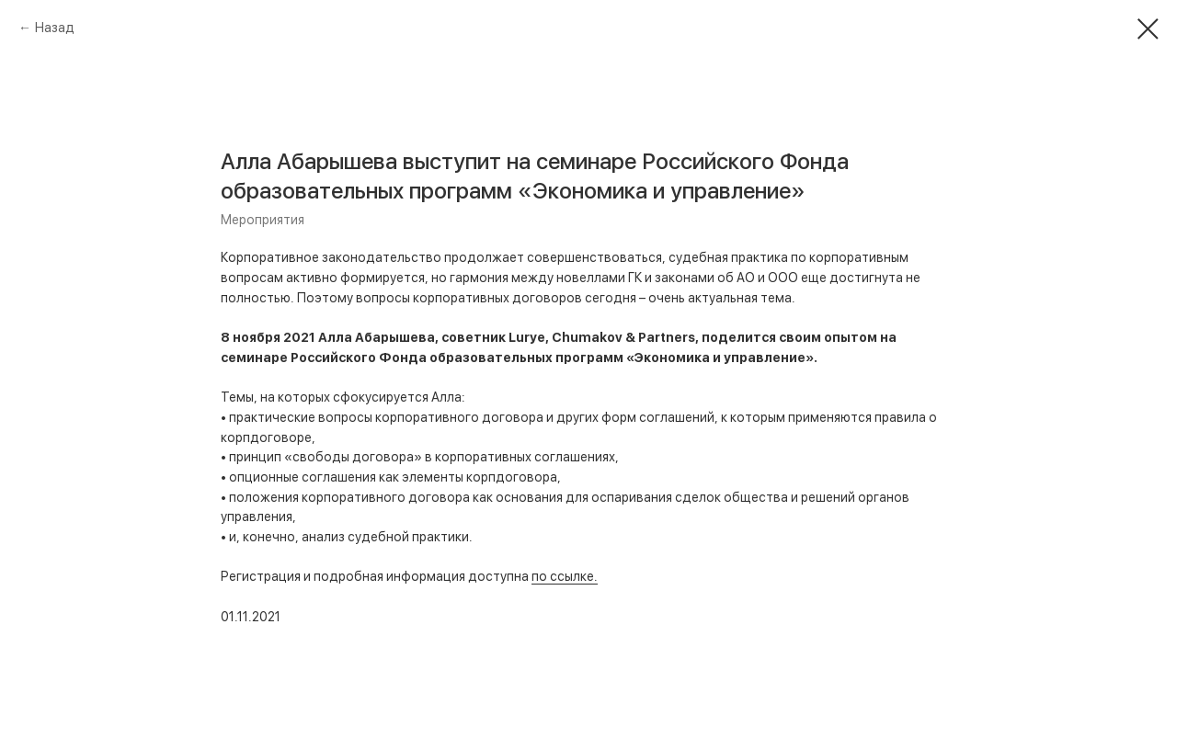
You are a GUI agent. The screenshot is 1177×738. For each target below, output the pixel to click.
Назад (54, 27)
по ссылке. (564, 576)
